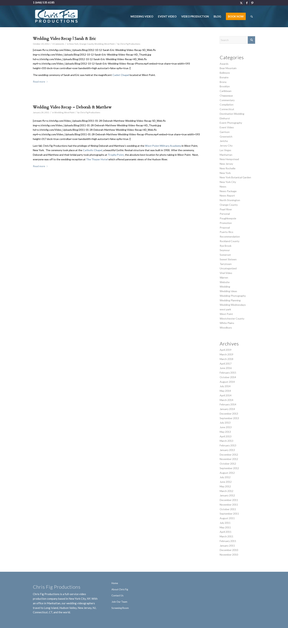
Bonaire (224, 77)
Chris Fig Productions (130, 44)
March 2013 (226, 440)
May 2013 (225, 431)
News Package (228, 191)
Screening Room (120, 607)
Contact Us (117, 595)
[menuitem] (142, 16)
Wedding (98, 44)
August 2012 (227, 472)
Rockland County (229, 241)
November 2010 (229, 554)
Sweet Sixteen (228, 259)
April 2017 (225, 363)
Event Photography (231, 122)
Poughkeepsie (228, 218)
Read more (41, 81)
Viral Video (226, 272)
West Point (109, 44)
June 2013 (226, 427)
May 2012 (225, 486)
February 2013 (228, 445)
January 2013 (227, 450)
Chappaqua (226, 95)
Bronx (223, 81)
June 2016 (226, 368)
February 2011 (228, 541)
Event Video (227, 127)
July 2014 (225, 386)
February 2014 (228, 404)
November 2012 (229, 459)
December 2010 (229, 550)
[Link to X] (241, 3)
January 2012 (227, 495)
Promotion (226, 222)
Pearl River (226, 209)
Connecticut (227, 109)
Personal (225, 213)
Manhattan (226, 154)
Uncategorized (228, 268)
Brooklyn (225, 86)
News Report (227, 195)
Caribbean (225, 90)
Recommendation (230, 236)
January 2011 (227, 545)
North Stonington (230, 200)
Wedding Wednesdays (233, 304)
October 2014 (228, 377)
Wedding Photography (233, 295)
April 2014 (225, 395)
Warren (224, 277)
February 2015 (228, 372)
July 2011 (225, 522)
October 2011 (228, 509)
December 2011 (229, 500)
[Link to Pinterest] (252, 3)
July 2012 (225, 477)
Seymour (225, 250)
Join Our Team (119, 601)
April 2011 (225, 531)
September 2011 (229, 513)
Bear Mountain (228, 68)
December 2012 (229, 454)
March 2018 (226, 359)
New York (73, 44)
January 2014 (227, 409)
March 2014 (226, 400)
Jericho (224, 140)
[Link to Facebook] (246, 3)
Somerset (225, 254)
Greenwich (226, 136)
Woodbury (226, 327)
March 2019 (226, 354)
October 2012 (228, 463)
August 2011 (227, 518)
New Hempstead (229, 159)
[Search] (251, 16)
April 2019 (225, 349)
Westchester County (232, 318)
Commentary (227, 100)
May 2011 (225, 527)
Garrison (225, 131)
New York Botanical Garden (235, 177)
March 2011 (226, 536)
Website (225, 282)
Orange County (86, 44)
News (223, 186)
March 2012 (226, 491)
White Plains (227, 322)
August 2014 (227, 381)
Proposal (225, 227)
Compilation (226, 104)
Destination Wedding (232, 113)
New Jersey (226, 163)
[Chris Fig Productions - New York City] (56, 16)
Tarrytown (226, 263)
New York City (228, 181)
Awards (224, 63)
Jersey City (226, 145)
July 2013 (225, 422)
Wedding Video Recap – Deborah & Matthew (72, 107)
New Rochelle (227, 168)
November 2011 (229, 504)
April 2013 (225, 436)
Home (114, 583)
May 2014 (225, 390)
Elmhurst (225, 118)
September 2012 (229, 468)
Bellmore (225, 72)
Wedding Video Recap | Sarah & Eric (64, 38)
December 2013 (229, 413)
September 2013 (229, 418)
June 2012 (226, 481)
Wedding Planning (230, 300)
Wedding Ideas (228, 291)
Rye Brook (225, 245)
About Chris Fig (119, 589)
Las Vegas (225, 150)
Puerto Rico (226, 231)
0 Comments (58, 44)
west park (225, 309)
